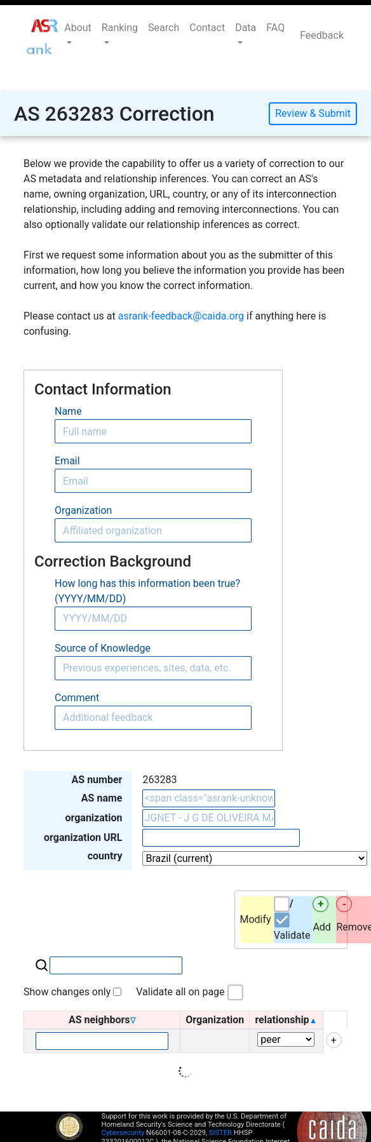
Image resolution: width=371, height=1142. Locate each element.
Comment (77, 698)
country (105, 856)
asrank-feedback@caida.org (181, 316)
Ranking (120, 28)
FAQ (275, 28)
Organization (83, 510)
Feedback (322, 35)
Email (67, 461)
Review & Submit (313, 113)
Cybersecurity (123, 1133)
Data (245, 28)
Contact (207, 28)
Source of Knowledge (103, 648)
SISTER (220, 1133)
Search (163, 28)
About (77, 28)
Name (68, 411)
